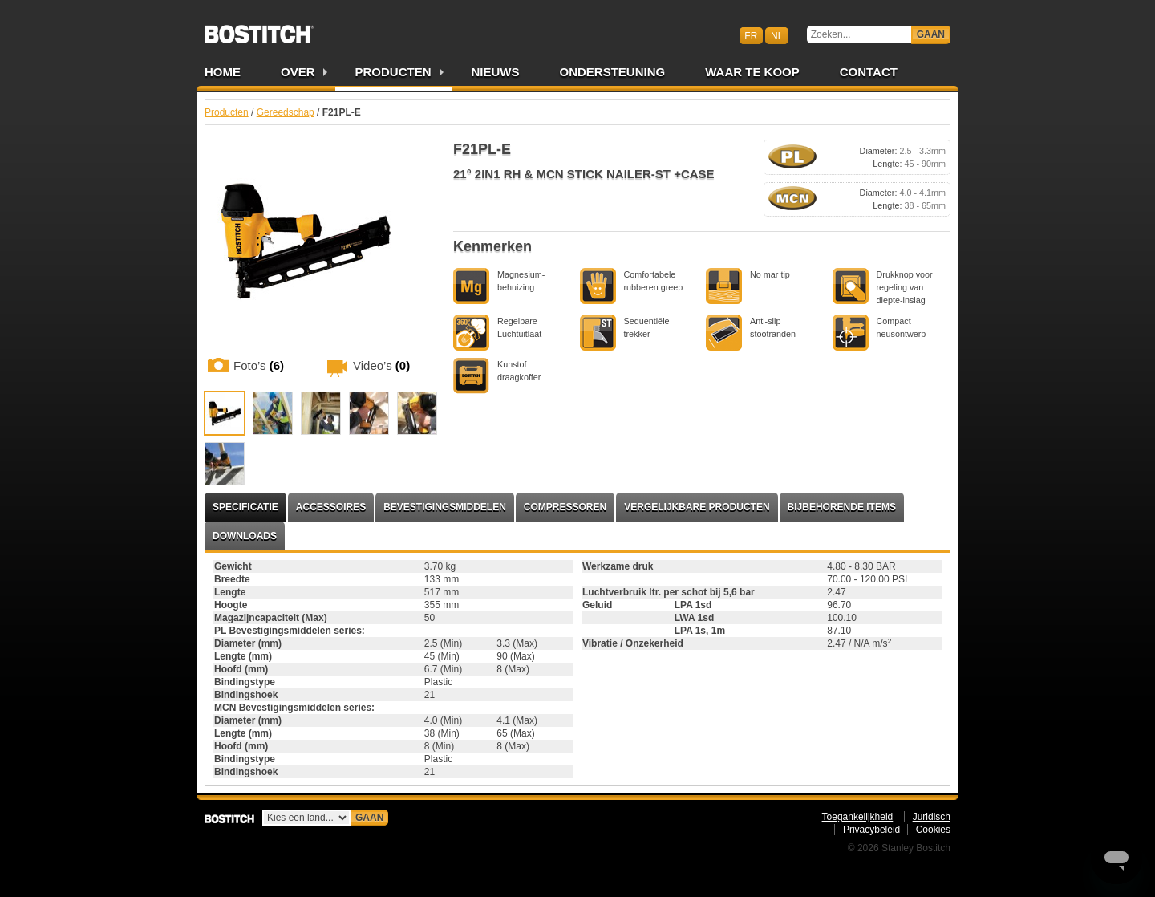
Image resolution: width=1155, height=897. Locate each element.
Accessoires (331, 507)
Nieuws (496, 72)
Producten (393, 72)
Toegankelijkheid (858, 816)
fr (750, 35)
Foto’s (258, 365)
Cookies (933, 829)
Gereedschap (285, 112)
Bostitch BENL (259, 28)
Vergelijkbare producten (696, 507)
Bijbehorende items (842, 507)
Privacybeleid (871, 829)
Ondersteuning (613, 72)
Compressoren (565, 507)
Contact (869, 72)
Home (223, 72)
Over (298, 72)
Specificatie (245, 507)
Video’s (381, 365)
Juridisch (931, 816)
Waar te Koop (752, 72)
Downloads (245, 536)
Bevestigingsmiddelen (444, 507)
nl (777, 35)
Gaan (931, 34)
